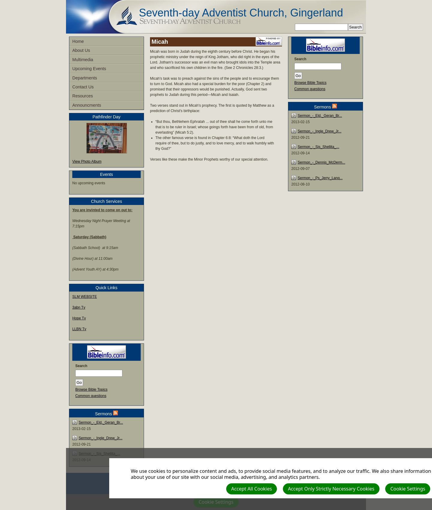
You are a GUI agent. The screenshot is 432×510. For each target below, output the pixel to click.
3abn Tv (78, 307)
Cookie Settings (407, 488)
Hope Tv (79, 318)
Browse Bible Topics (91, 389)
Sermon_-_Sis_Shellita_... (318, 147)
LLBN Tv (79, 329)
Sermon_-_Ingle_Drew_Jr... (100, 438)
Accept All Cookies (251, 488)
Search (81, 366)
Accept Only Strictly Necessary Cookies (331, 488)
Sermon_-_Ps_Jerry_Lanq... (320, 178)
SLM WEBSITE (84, 297)
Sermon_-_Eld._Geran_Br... (101, 422)
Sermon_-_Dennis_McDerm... (321, 162)
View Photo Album (86, 161)
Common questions (90, 396)
